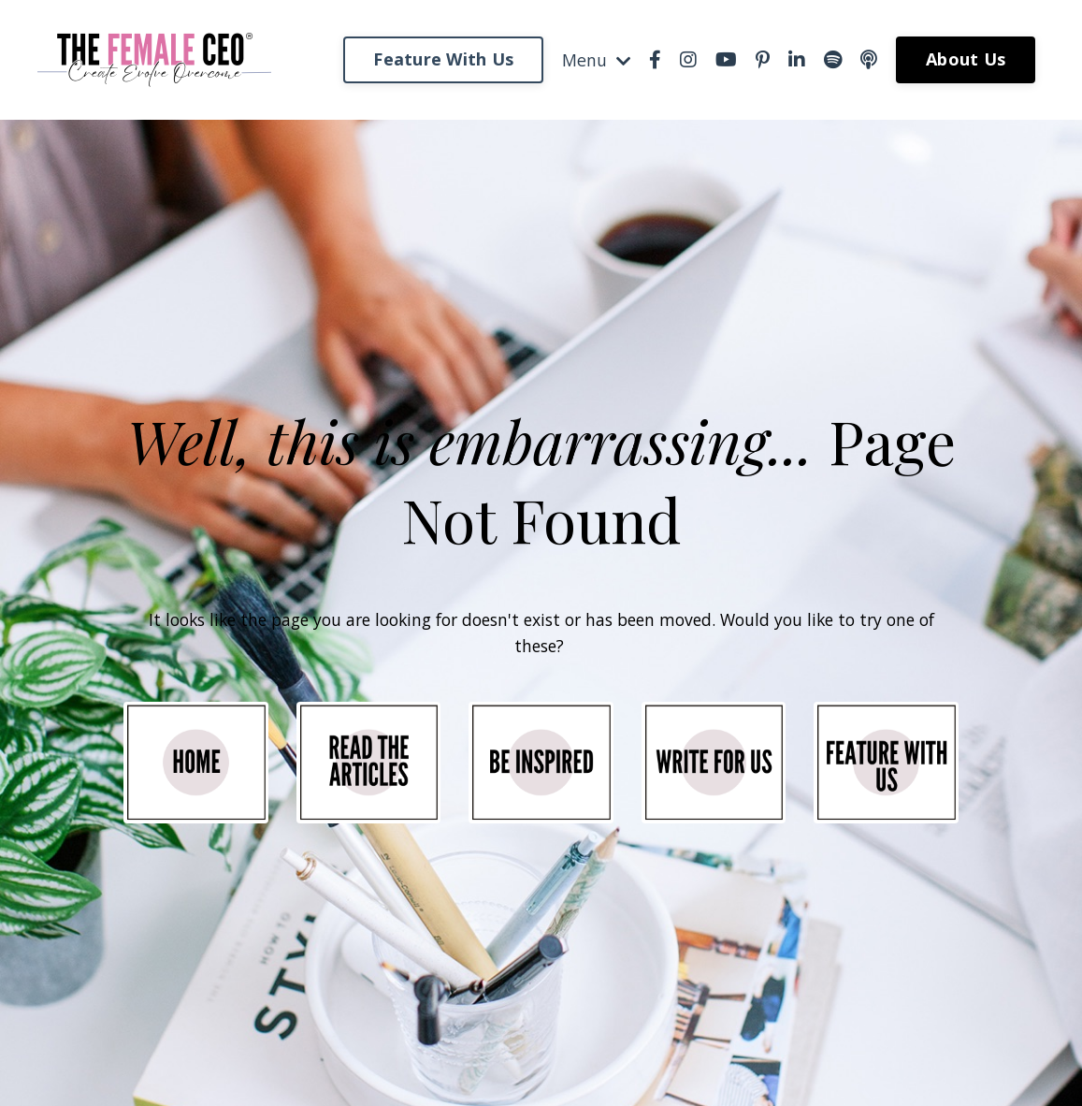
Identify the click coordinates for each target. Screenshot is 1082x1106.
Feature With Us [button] (442, 59)
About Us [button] (965, 59)
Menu (595, 59)
